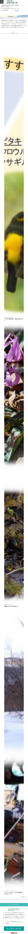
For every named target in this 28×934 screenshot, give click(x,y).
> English (16, 10)
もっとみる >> (23, 896)
